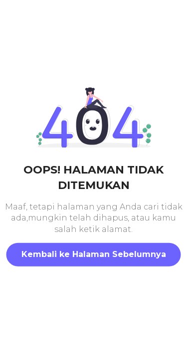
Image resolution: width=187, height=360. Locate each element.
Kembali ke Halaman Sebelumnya (93, 254)
